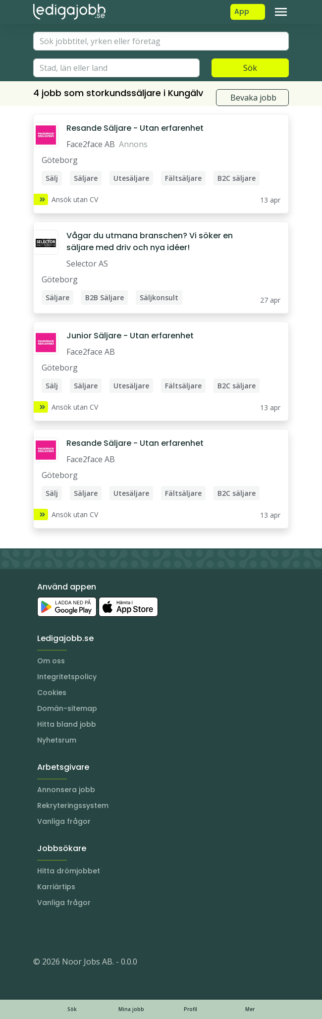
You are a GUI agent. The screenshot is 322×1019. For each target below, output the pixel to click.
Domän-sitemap (67, 708)
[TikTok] (100, 932)
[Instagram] (41, 932)
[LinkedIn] (61, 932)
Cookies (51, 692)
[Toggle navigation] (281, 12)
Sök (250, 67)
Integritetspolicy (67, 677)
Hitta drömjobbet (68, 871)
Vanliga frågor (64, 821)
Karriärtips (56, 887)
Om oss (51, 661)
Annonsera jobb (66, 790)
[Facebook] (81, 932)
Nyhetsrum (56, 740)
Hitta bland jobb (66, 724)
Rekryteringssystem (72, 805)
